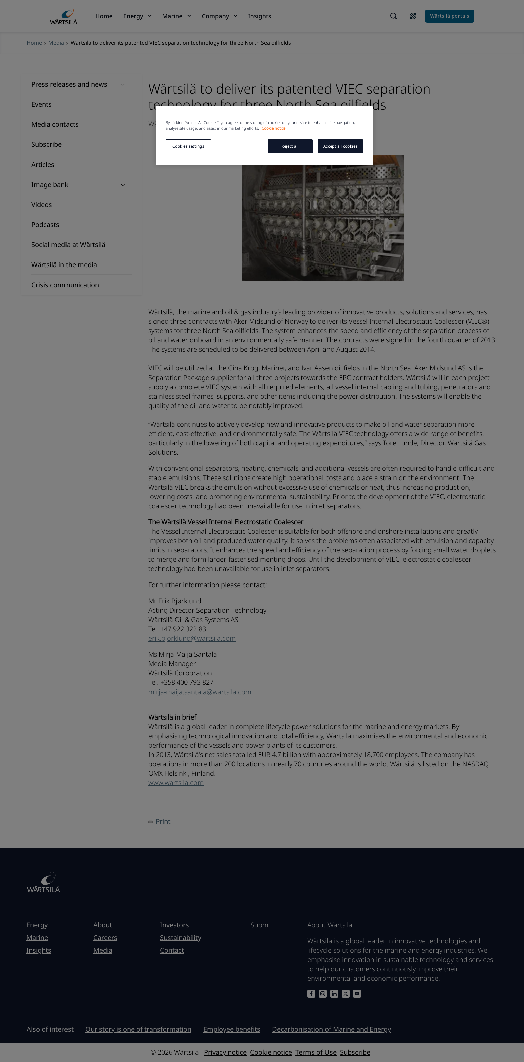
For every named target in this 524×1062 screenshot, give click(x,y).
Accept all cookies (340, 146)
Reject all (290, 146)
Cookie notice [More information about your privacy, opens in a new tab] (273, 128)
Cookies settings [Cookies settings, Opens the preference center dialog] (188, 146)
